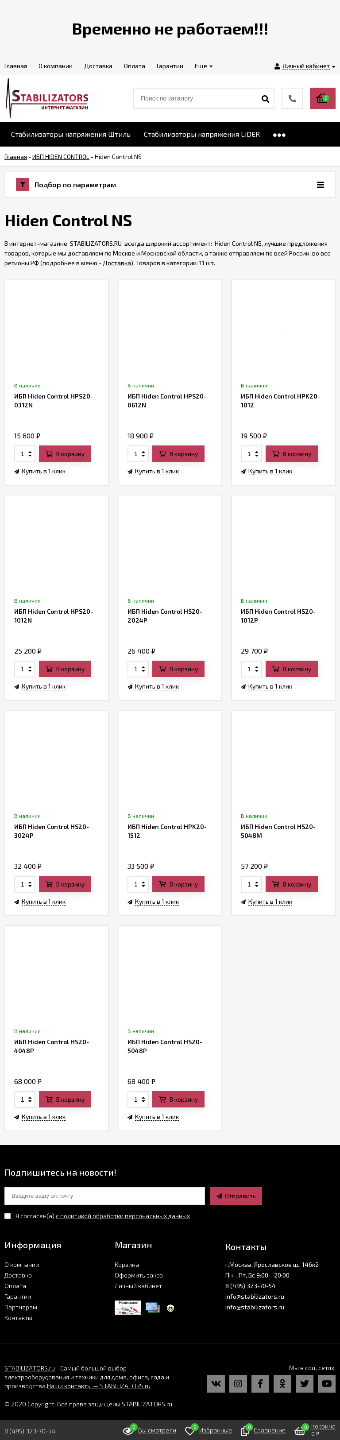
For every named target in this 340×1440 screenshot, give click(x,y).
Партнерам (20, 1307)
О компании (21, 1264)
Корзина (127, 1264)
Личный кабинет (138, 1285)
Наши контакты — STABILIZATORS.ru (99, 1386)
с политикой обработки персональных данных (123, 1215)
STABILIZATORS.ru (29, 1368)
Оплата (15, 1285)
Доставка (117, 263)
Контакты (18, 1317)
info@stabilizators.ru (254, 1307)
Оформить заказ (139, 1275)
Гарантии (17, 1296)
